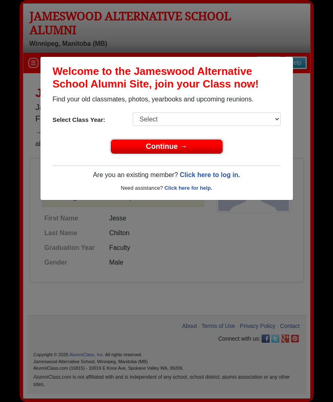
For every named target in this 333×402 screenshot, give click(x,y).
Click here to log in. (210, 174)
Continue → (166, 146)
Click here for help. (188, 188)
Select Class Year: (79, 119)
